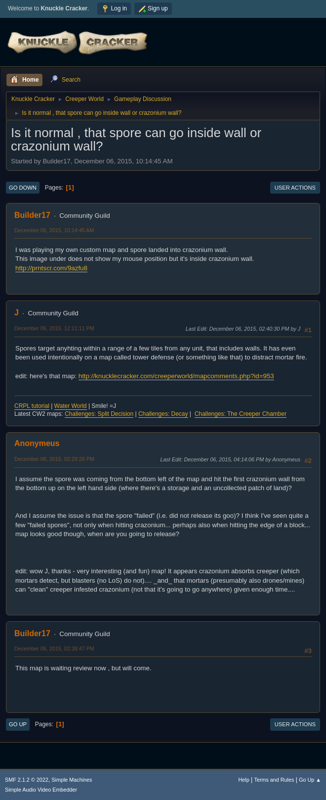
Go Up (18, 724)
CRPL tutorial (31, 405)
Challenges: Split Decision (99, 413)
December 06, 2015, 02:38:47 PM (54, 648)
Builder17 (32, 215)
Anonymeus (36, 443)
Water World (70, 405)
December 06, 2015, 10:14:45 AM (54, 230)
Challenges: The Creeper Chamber (240, 413)
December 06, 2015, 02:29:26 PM (54, 459)
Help (244, 780)
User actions (295, 188)
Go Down (23, 188)
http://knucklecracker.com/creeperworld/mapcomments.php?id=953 (176, 376)
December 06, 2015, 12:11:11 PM (54, 328)
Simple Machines (71, 780)
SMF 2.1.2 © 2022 (26, 780)
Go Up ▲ (310, 780)
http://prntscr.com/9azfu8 (51, 268)
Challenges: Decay (163, 413)
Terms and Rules (274, 780)
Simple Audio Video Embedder (41, 790)
